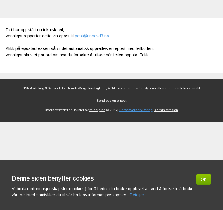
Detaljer (137, 194)
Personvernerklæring (136, 110)
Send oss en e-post (111, 100)
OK (204, 179)
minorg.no (97, 110)
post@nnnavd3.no (92, 36)
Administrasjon (166, 110)
